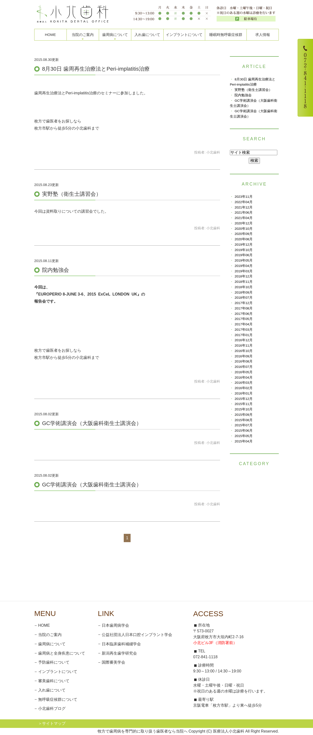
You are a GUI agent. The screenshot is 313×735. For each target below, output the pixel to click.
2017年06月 (243, 314)
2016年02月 (243, 388)
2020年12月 (243, 223)
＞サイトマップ (52, 723)
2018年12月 (243, 276)
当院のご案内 (50, 635)
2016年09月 (243, 356)
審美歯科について (53, 681)
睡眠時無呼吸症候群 (225, 35)
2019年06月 (243, 255)
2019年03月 (243, 271)
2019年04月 (243, 266)
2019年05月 (243, 260)
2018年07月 (243, 297)
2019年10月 (243, 250)
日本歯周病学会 (115, 625)
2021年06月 (243, 212)
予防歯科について (53, 662)
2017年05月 (243, 319)
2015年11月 (243, 404)
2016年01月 (243, 393)
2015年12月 (243, 399)
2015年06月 (243, 430)
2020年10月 (243, 228)
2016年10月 (243, 351)
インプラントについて (184, 35)
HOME (50, 35)
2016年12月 (243, 340)
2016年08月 (243, 361)
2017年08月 (243, 308)
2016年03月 (243, 382)
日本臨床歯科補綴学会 (121, 644)
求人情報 (262, 35)
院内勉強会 (55, 270)
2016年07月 (243, 367)
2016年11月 (243, 345)
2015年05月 (243, 436)
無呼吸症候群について (57, 699)
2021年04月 (243, 218)
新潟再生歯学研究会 (119, 653)
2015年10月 (243, 409)
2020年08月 (243, 239)
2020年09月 (243, 234)
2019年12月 (243, 244)
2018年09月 (243, 292)
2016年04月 (243, 377)
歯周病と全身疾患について (61, 653)
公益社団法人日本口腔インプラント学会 (137, 635)
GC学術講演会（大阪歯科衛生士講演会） (92, 423)
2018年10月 (243, 287)
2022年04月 (243, 202)
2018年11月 (243, 282)
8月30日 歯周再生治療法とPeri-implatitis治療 (96, 69)
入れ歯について (147, 35)
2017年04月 (243, 324)
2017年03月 (243, 329)
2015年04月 (243, 441)
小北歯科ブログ (52, 708)
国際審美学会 (113, 662)
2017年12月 (243, 303)
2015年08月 (243, 420)
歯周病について (52, 644)
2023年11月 (243, 196)
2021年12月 (243, 207)
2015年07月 (243, 425)
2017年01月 (243, 335)
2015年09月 (243, 415)
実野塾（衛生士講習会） (71, 194)
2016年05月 (243, 372)
